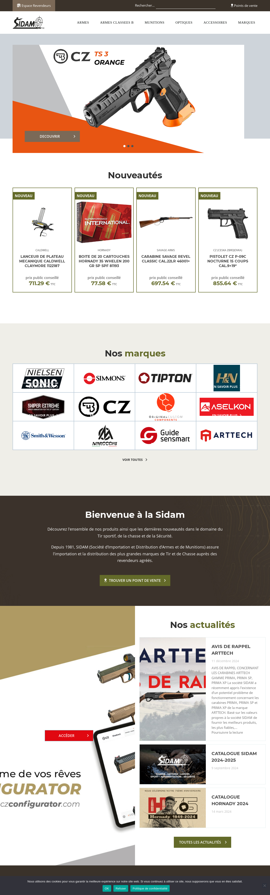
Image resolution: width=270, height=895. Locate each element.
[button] (124, 146)
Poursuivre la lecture (227, 732)
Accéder (66, 735)
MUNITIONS (155, 22)
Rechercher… (145, 5)
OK (107, 888)
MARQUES (246, 22)
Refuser (121, 888)
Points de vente (244, 5)
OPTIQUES (184, 22)
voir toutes (132, 460)
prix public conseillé (42, 280)
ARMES (83, 22)
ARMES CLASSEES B (117, 22)
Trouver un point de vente (132, 580)
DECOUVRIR (50, 136)
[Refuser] (264, 885)
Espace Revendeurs (34, 5)
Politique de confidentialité (150, 888)
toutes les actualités (200, 842)
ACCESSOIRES (215, 22)
